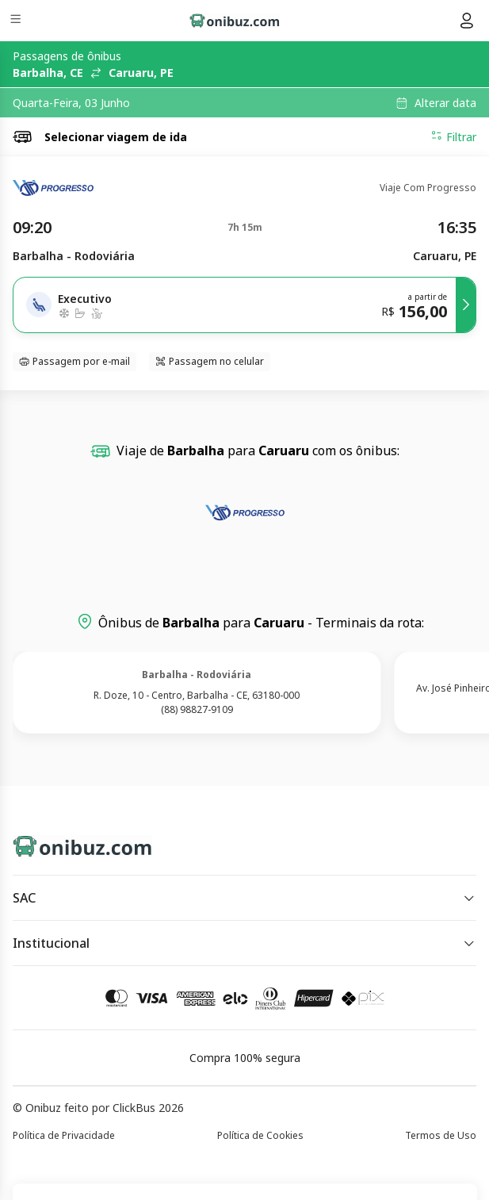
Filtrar (453, 136)
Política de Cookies (260, 1135)
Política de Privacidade (64, 1135)
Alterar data (445, 103)
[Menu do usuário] (466, 20)
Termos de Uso (440, 1135)
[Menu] (17, 21)
